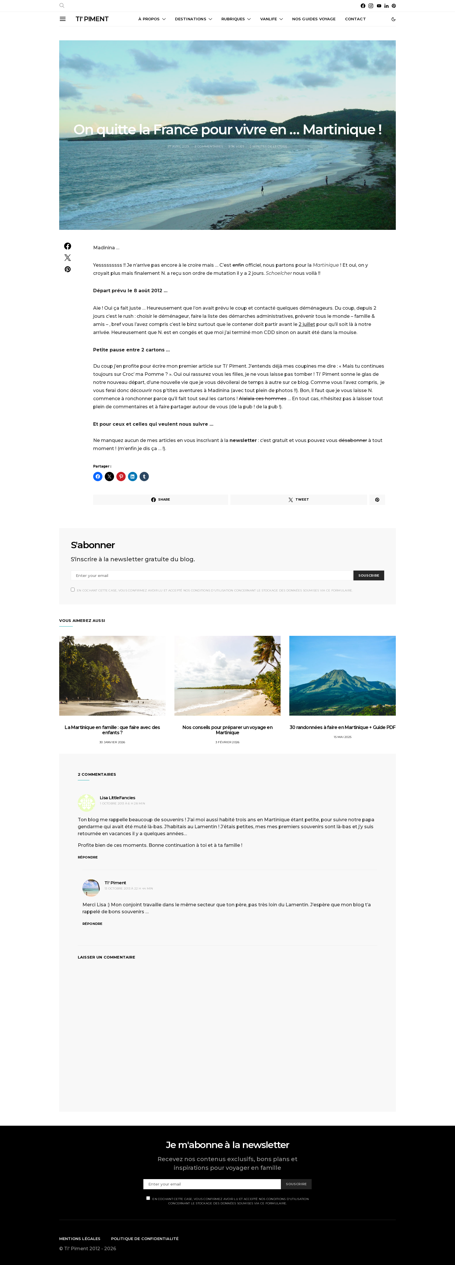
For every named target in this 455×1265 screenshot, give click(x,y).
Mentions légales (80, 1238)
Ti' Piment (115, 882)
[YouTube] (379, 5)
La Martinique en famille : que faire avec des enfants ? (112, 730)
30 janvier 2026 (112, 742)
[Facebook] (363, 5)
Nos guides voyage (314, 19)
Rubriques (233, 19)
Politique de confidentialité (145, 1238)
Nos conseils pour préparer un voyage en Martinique (227, 730)
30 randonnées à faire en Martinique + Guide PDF (343, 727)
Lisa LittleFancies (117, 797)
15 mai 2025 (342, 737)
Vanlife (268, 19)
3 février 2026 (228, 742)
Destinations (190, 19)
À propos (149, 19)
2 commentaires (209, 146)
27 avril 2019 (178, 146)
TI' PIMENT (92, 19)
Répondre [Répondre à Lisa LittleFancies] (88, 857)
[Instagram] (371, 5)
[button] (393, 19)
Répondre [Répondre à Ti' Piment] (92, 924)
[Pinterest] (394, 5)
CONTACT (355, 19)
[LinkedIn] (386, 5)
